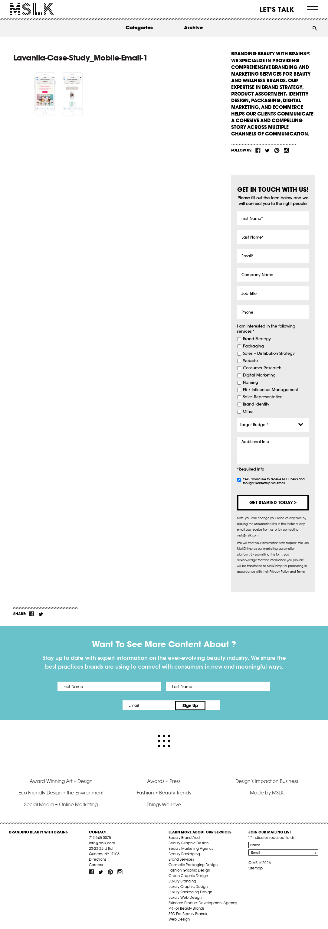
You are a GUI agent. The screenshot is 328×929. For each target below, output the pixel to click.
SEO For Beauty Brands (188, 913)
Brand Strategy (257, 339)
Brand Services (181, 858)
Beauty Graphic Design (188, 842)
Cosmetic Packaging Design (193, 864)
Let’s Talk (277, 9)
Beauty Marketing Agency (191, 848)
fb (258, 150)
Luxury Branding (182, 880)
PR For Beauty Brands (187, 907)
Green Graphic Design (188, 875)
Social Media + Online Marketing (61, 804)
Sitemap (255, 867)
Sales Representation (263, 397)
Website (250, 360)
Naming (250, 382)
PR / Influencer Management (270, 389)
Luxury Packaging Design (190, 891)
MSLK (32, 9)
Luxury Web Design (185, 897)
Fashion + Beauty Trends (164, 792)
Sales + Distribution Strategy (269, 353)
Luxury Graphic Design (188, 886)
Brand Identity (256, 404)
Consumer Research (262, 368)
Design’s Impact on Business (266, 780)
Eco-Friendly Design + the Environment (60, 792)
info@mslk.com (102, 842)
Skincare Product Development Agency (203, 902)
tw (267, 150)
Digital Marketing (259, 375)
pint (277, 150)
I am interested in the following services (266, 329)
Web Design (179, 918)
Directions (97, 858)
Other (248, 411)
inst (286, 150)
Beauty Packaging (184, 853)
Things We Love (164, 804)
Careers (96, 864)
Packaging (253, 346)
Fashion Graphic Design (189, 869)
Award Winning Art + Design (61, 780)
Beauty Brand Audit (185, 837)
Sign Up (214, 705)
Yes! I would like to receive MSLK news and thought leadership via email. (274, 481)
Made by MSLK (267, 792)
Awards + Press (163, 780)
